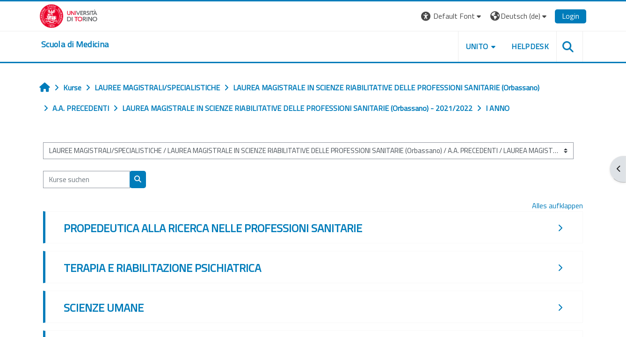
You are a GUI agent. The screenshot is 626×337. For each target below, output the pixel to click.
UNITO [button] (477, 46)
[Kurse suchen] (86, 179)
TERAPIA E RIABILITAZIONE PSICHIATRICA (162, 267)
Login (570, 16)
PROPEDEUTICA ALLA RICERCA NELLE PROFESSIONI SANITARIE (213, 228)
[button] (452, 16)
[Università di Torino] (68, 15)
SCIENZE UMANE (104, 307)
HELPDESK (530, 46)
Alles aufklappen (557, 205)
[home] (75, 44)
